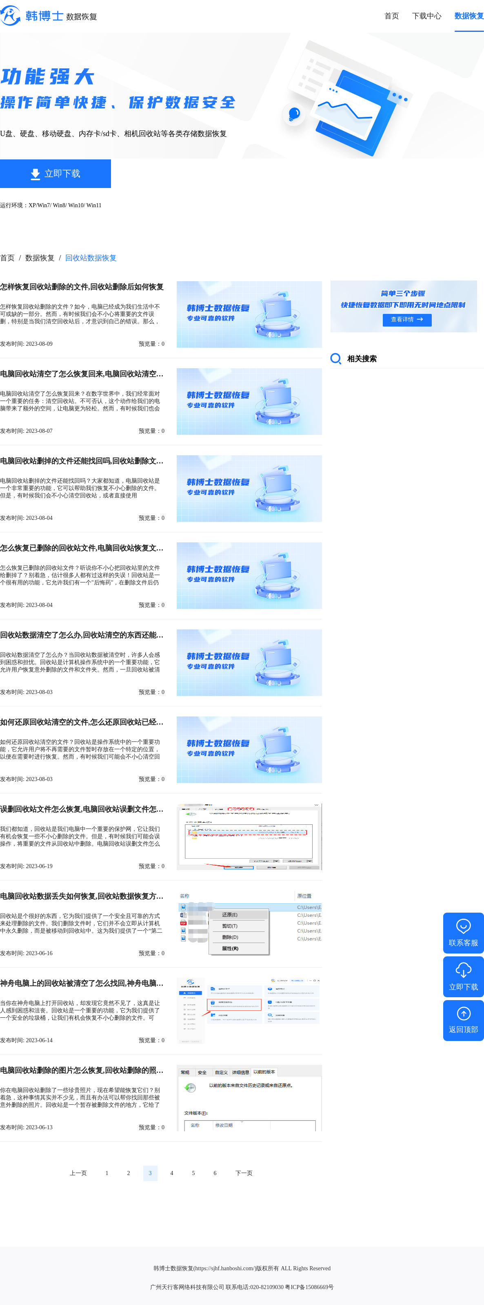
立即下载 (62, 173)
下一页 (244, 1173)
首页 (7, 258)
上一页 (78, 1173)
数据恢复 (40, 258)
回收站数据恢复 (91, 258)
